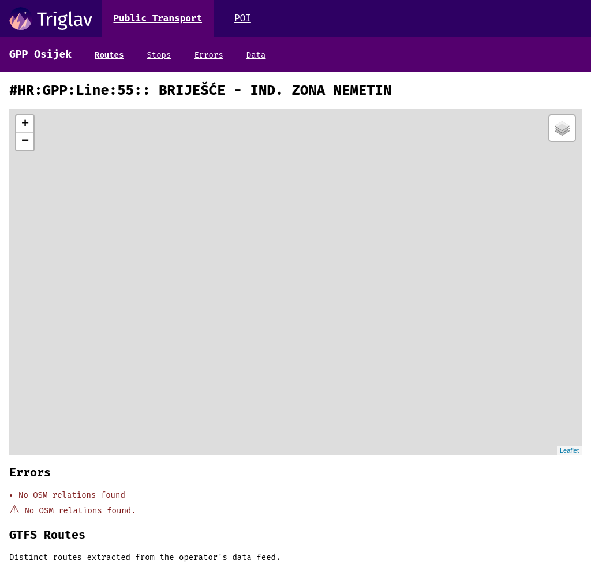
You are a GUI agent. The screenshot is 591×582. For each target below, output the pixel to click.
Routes (109, 55)
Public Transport (157, 18)
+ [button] (25, 124)
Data (256, 55)
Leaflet (569, 450)
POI (242, 18)
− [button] (25, 141)
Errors (208, 55)
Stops (159, 55)
